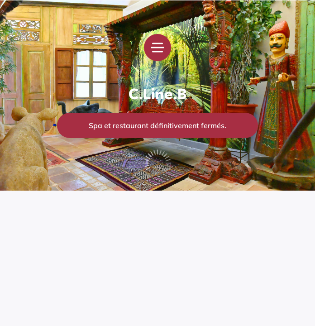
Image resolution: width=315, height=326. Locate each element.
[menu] (157, 47)
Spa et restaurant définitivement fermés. (157, 125)
